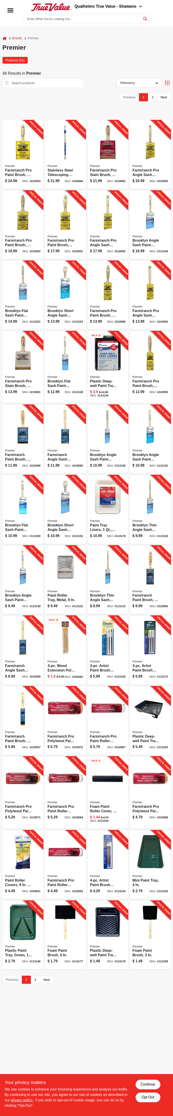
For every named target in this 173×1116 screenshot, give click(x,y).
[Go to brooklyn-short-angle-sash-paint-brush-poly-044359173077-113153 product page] (65, 295)
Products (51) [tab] (15, 60)
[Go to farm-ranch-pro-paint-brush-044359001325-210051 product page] (65, 225)
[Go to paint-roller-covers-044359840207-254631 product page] (22, 864)
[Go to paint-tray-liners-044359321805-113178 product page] (107, 509)
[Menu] (10, 10)
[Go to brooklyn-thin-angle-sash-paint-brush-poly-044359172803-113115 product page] (107, 580)
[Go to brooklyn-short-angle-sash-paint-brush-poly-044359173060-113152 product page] (65, 509)
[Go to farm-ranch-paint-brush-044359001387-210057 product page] (22, 720)
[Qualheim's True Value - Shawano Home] (51, 7)
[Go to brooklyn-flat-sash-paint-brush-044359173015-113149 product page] (65, 367)
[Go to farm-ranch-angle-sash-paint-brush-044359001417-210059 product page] (22, 650)
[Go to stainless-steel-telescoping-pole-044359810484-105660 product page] (65, 154)
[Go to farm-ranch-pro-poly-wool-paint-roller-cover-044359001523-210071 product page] (22, 793)
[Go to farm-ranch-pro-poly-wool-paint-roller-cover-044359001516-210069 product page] (150, 793)
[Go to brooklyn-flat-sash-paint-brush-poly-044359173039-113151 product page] (22, 295)
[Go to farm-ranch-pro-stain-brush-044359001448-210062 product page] (107, 154)
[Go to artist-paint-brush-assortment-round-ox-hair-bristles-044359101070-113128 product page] (107, 650)
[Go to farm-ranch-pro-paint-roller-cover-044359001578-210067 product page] (107, 720)
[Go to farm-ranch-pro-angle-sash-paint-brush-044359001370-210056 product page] (150, 154)
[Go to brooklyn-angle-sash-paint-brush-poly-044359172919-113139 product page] (22, 580)
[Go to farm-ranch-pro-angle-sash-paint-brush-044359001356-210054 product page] (150, 295)
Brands (17, 38)
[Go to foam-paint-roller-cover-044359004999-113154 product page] (107, 793)
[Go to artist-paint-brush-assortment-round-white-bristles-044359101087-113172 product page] (150, 650)
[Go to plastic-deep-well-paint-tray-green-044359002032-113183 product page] (150, 720)
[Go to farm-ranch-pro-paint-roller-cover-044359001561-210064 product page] (65, 793)
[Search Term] (86, 18)
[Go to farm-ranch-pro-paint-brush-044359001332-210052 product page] (22, 225)
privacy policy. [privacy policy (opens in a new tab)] (22, 1100)
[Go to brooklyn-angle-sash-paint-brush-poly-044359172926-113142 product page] (150, 439)
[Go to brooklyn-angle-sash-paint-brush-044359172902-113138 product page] (107, 439)
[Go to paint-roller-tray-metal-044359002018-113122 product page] (65, 580)
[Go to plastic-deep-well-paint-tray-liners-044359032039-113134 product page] (107, 367)
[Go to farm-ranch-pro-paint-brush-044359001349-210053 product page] (22, 154)
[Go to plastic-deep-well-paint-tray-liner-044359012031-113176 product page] (107, 935)
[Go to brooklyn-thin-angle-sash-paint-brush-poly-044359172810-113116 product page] (150, 509)
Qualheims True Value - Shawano (108, 6)
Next (164, 97)
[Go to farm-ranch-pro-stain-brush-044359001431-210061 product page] (22, 367)
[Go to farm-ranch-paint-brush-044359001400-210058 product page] (22, 439)
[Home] (4, 38)
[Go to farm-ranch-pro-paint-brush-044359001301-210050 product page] (150, 367)
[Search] (145, 18)
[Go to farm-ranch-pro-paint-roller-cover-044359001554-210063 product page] (65, 864)
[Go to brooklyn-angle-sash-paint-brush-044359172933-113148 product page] (150, 225)
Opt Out (147, 1097)
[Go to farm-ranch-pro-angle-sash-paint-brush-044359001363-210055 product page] (107, 225)
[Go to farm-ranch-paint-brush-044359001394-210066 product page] (150, 580)
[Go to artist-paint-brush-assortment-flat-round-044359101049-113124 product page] (107, 864)
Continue (148, 1084)
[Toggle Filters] (167, 83)
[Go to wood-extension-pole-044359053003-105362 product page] (65, 650)
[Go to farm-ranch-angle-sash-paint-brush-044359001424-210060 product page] (65, 439)
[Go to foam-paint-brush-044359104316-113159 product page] (150, 935)
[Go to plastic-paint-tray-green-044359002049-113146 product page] (22, 935)
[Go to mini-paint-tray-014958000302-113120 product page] (150, 864)
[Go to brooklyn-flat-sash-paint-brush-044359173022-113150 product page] (22, 509)
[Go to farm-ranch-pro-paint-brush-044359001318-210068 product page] (107, 295)
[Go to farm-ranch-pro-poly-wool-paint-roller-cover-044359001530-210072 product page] (65, 720)
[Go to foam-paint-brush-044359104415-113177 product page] (65, 935)
